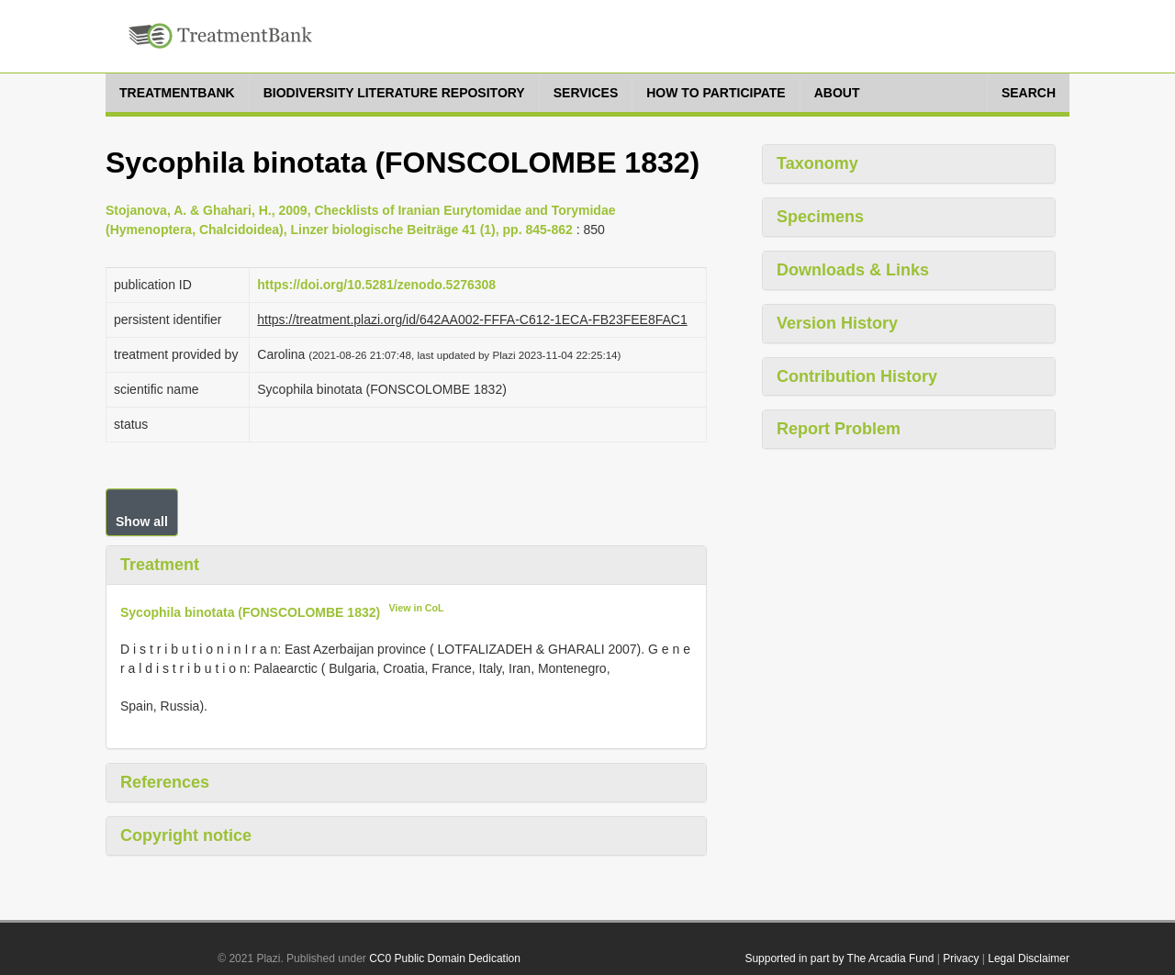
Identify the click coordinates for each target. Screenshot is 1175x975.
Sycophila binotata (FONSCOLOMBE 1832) (250, 611)
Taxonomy (817, 163)
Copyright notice (186, 835)
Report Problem (839, 429)
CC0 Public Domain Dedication (444, 958)
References (164, 782)
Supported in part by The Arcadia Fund (839, 958)
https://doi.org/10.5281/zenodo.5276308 (376, 284)
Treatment (159, 564)
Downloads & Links (853, 270)
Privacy (961, 958)
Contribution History (857, 376)
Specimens (820, 216)
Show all (142, 521)
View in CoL (415, 607)
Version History (837, 323)
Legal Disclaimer (1028, 958)
